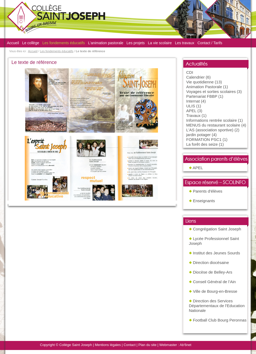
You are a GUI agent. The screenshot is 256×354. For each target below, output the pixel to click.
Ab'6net (185, 345)
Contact (130, 345)
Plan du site (148, 345)
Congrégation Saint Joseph (217, 229)
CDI (189, 72)
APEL (191, 110)
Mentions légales (108, 345)
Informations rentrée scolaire (211, 120)
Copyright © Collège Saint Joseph (66, 345)
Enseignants (204, 200)
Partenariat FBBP (201, 96)
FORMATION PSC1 (203, 139)
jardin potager (198, 134)
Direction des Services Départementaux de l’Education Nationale (217, 306)
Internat (193, 101)
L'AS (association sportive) (209, 130)
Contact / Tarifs (209, 43)
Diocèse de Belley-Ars (212, 272)
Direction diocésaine (211, 262)
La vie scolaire (160, 43)
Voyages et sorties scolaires (211, 91)
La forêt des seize (202, 144)
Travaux (193, 115)
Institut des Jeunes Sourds (216, 253)
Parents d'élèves (207, 191)
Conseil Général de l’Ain (214, 281)
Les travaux (184, 43)
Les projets (136, 43)
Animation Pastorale (204, 86)
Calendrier (195, 77)
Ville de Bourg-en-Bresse (215, 291)
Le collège (30, 43)
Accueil (13, 43)
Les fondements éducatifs (63, 43)
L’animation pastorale (105, 43)
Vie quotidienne (200, 82)
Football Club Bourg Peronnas (219, 320)
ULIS (190, 106)
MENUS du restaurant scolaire (213, 125)
